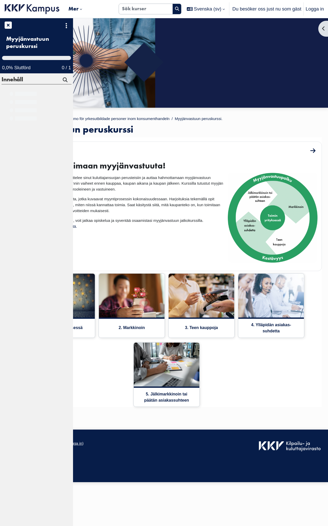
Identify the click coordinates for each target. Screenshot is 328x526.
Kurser (110, 119)
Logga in (315, 9)
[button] (205, 9)
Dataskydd (88, 501)
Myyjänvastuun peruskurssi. (114, 126)
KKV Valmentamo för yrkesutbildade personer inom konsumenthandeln (197, 119)
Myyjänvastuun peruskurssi (27, 42)
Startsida (88, 119)
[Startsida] (32, 9)
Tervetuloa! (102, 158)
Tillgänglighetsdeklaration (103, 489)
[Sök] (65, 80)
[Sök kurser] (146, 9)
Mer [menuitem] (73, 8)
